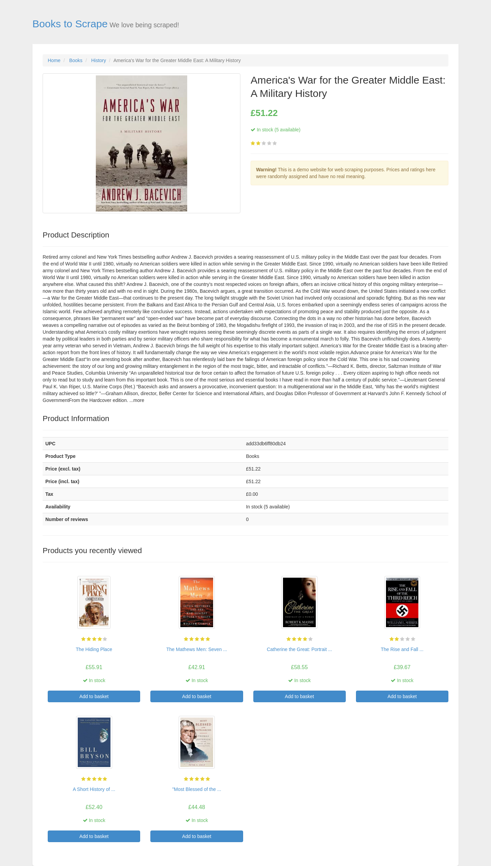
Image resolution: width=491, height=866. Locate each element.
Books (76, 60)
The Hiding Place (94, 649)
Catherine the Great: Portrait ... (299, 649)
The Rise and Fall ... (402, 649)
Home (54, 60)
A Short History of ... (94, 789)
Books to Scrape (70, 23)
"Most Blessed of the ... (196, 789)
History (98, 60)
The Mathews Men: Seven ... (196, 649)
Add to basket (94, 696)
